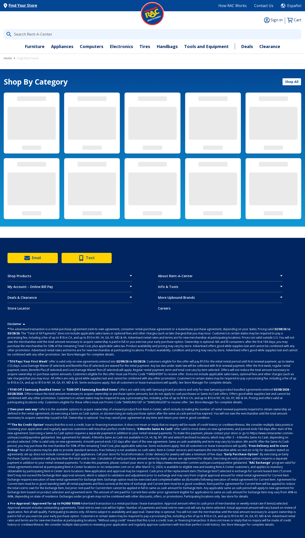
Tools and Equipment (206, 46)
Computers (91, 46)
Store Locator (18, 308)
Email (32, 258)
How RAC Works (232, 5)
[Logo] (152, 14)
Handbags (167, 46)
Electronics (121, 46)
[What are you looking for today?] (152, 34)
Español (294, 5)
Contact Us (263, 5)
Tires (145, 46)
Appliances (62, 46)
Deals (247, 46)
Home (8, 58)
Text (86, 258)
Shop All (291, 81)
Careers (164, 308)
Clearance (269, 46)
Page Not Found (27, 58)
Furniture (34, 46)
